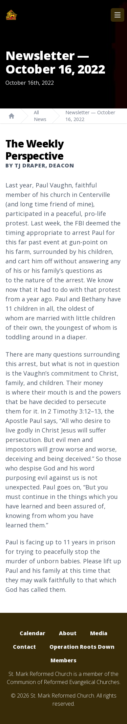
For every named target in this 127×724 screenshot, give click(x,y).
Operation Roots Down (81, 646)
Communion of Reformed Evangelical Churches (63, 682)
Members (63, 660)
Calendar (32, 633)
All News (40, 115)
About (68, 633)
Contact (24, 646)
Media (98, 633)
